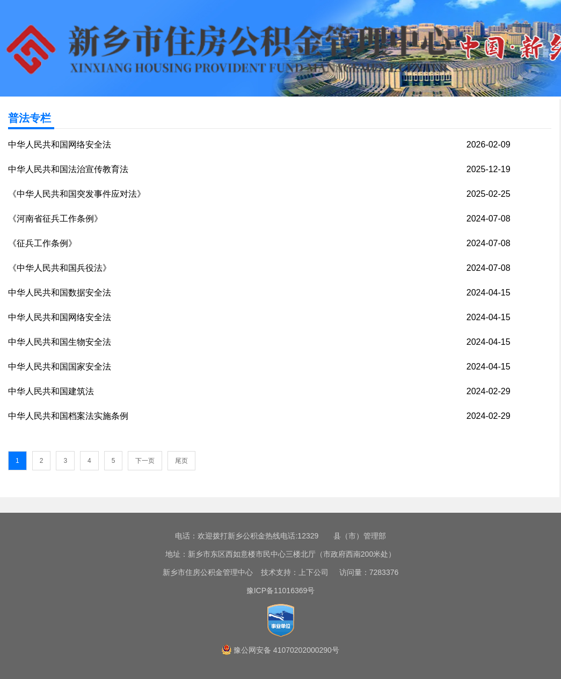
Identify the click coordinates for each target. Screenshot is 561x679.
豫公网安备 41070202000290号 (286, 650)
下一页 (145, 460)
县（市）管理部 (359, 536)
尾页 (181, 460)
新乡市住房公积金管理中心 (208, 572)
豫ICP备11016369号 (280, 590)
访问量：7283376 (364, 572)
